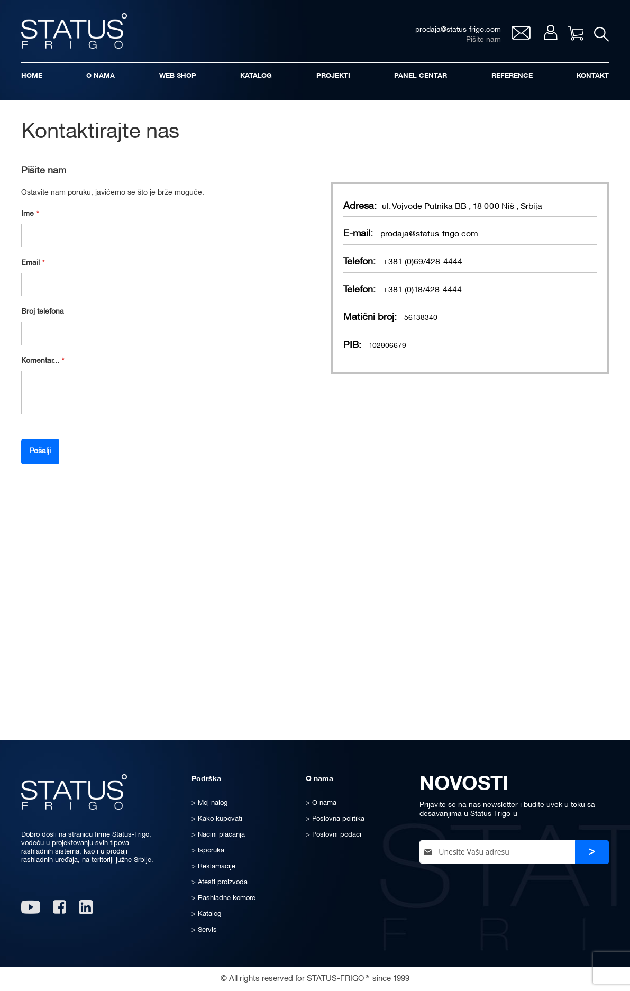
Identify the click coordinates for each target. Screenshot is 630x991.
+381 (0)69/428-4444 (422, 262)
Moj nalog (550, 32)
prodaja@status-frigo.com (429, 234)
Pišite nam (483, 39)
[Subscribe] (592, 852)
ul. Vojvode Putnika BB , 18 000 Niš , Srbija (462, 206)
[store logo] (74, 31)
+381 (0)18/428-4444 (422, 290)
